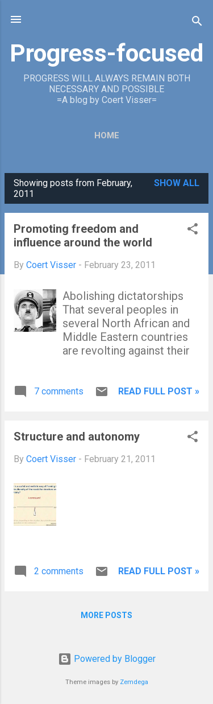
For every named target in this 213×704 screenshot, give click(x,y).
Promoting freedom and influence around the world (83, 235)
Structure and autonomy (77, 436)
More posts (106, 615)
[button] (192, 231)
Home (106, 135)
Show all (176, 183)
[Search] (197, 23)
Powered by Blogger (107, 658)
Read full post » (158, 391)
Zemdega (134, 682)
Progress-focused (106, 53)
